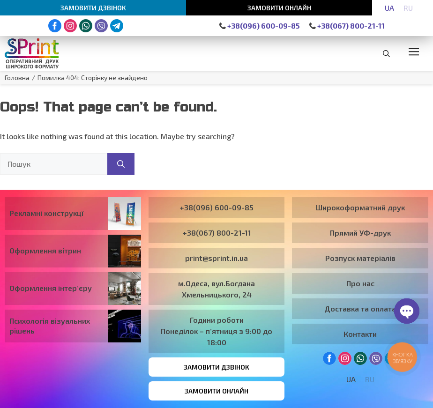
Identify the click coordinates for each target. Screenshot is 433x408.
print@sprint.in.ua (216, 257)
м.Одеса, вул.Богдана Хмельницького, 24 (216, 289)
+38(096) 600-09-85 (259, 25)
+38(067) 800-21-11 (347, 25)
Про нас (360, 283)
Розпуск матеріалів (360, 257)
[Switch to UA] (389, 8)
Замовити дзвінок (93, 8)
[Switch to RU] (408, 8)
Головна (17, 78)
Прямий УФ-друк (360, 232)
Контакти (360, 333)
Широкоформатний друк (360, 207)
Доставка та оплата (360, 308)
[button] (386, 53)
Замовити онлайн (279, 8)
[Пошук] (120, 164)
